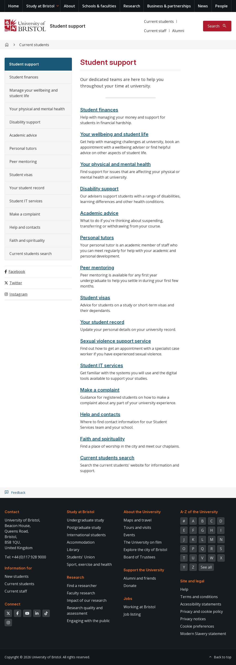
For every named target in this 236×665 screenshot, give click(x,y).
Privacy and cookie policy (201, 611)
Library (73, 549)
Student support (67, 26)
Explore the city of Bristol (145, 549)
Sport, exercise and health (89, 564)
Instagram (18, 294)
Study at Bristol (40, 6)
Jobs (128, 598)
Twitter (15, 282)
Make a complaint (24, 214)
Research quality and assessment (85, 610)
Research (132, 6)
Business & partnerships (169, 6)
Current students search (30, 253)
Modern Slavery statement (203, 633)
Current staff (155, 30)
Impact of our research (86, 600)
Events (129, 534)
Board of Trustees (139, 557)
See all (206, 567)
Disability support (24, 122)
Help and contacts (24, 227)
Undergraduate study (85, 520)
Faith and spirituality (27, 240)
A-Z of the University (199, 511)
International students (86, 534)
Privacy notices (193, 618)
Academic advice (23, 135)
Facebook (17, 271)
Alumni (178, 30)
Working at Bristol (139, 606)
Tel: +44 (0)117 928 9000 (25, 557)
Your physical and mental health (37, 108)
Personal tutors (23, 148)
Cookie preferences (197, 626)
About (69, 6)
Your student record (26, 187)
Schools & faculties (99, 6)
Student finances (23, 77)
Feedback (18, 492)
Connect (12, 604)
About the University (142, 511)
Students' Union (81, 557)
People (221, 6)
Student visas (20, 174)
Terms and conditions (199, 596)
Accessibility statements (200, 604)
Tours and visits (137, 527)
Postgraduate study (84, 527)
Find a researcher (82, 585)
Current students (159, 21)
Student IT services (25, 201)
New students (17, 576)
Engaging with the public (88, 620)
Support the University (144, 570)
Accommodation (80, 542)
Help (184, 589)
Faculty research (81, 593)
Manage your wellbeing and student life (33, 93)
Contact (12, 511)
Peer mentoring (23, 161)
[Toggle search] (217, 26)
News (203, 6)
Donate (130, 585)
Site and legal (192, 581)
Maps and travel (137, 520)
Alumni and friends (140, 578)
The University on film (143, 542)
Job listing (132, 614)
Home (13, 6)
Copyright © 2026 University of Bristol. (33, 657)
